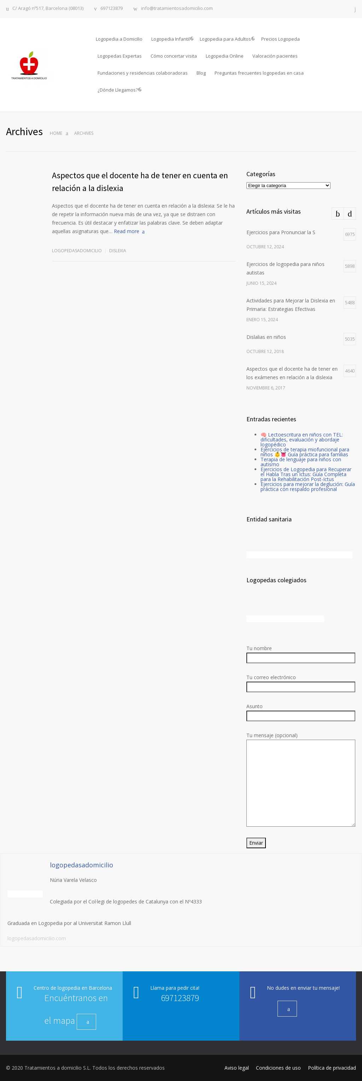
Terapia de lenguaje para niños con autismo (301, 462)
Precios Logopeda (280, 39)
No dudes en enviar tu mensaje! (303, 987)
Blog (201, 73)
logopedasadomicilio (77, 251)
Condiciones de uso (278, 1067)
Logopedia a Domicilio (119, 39)
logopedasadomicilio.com (36, 938)
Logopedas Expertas (120, 56)
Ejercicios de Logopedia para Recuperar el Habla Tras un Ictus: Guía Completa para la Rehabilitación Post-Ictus (306, 474)
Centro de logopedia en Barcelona (73, 987)
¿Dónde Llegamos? (118, 90)
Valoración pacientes (275, 56)
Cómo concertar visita (174, 56)
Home (56, 133)
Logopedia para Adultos (225, 39)
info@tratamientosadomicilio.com (177, 8)
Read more (126, 231)
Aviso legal (236, 1067)
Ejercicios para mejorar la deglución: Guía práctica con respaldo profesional (308, 486)
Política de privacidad (332, 1067)
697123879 (111, 8)
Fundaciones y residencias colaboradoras (143, 73)
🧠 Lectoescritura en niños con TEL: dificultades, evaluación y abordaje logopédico (302, 439)
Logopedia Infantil (170, 39)
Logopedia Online (225, 56)
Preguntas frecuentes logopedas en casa (259, 73)
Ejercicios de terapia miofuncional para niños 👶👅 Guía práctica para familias (305, 452)
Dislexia (117, 251)
